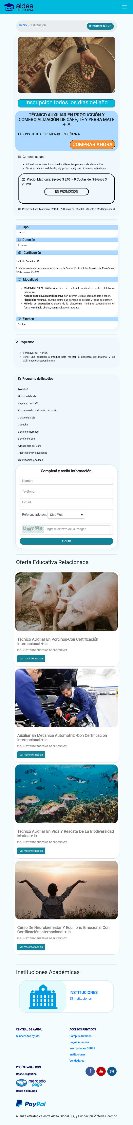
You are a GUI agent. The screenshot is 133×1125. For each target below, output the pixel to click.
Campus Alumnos (80, 1036)
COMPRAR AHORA (92, 144)
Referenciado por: (34, 514)
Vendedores (76, 1060)
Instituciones (77, 1054)
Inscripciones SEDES (82, 1048)
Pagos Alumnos (79, 1042)
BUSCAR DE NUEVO (100, 26)
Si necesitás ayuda (27, 1036)
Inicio (23, 25)
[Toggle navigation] (124, 7)
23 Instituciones (80, 998)
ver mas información (31, 658)
